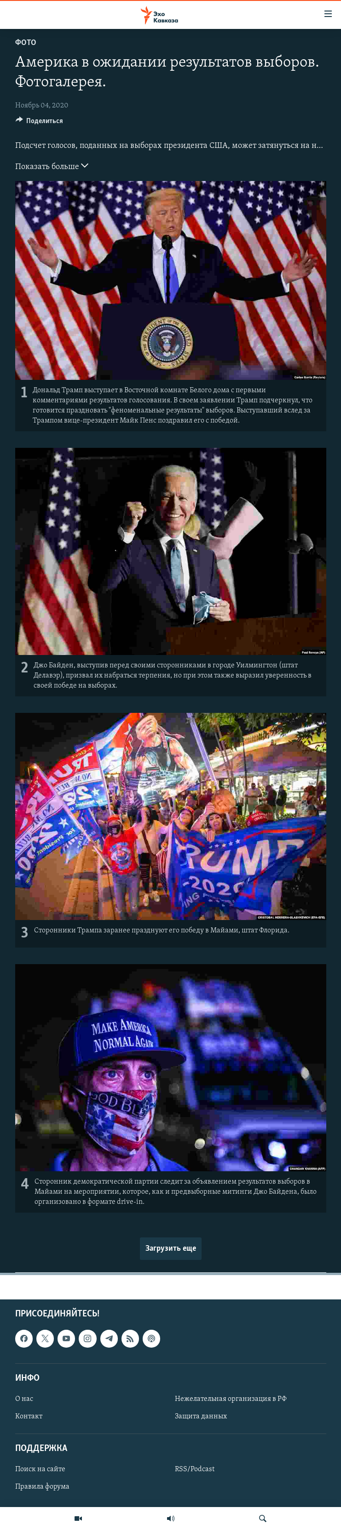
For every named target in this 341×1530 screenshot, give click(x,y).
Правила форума (42, 1487)
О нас (24, 1399)
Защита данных (201, 1416)
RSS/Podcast (194, 1469)
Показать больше (51, 165)
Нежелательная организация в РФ (231, 1399)
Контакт (28, 1416)
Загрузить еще (170, 1248)
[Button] (40, 123)
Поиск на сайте (40, 1469)
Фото (25, 43)
